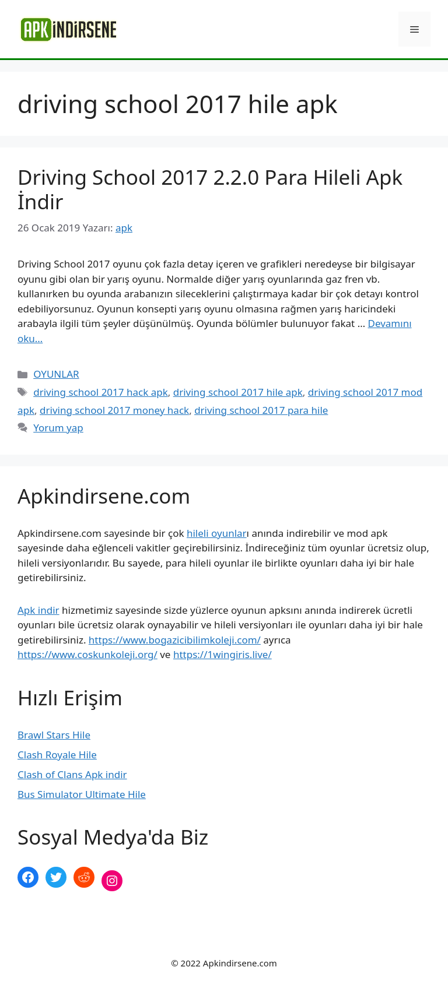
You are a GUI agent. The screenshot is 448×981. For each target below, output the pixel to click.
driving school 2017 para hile (261, 410)
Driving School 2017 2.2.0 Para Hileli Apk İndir (210, 189)
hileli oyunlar (217, 533)
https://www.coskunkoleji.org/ (88, 654)
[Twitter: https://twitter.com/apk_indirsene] (56, 877)
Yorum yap (58, 427)
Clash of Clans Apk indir (72, 774)
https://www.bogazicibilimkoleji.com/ (175, 639)
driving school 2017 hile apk (238, 392)
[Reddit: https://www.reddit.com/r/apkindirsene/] (84, 877)
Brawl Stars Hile (54, 734)
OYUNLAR (56, 374)
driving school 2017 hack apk (100, 392)
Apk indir (39, 610)
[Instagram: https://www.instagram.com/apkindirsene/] (112, 880)
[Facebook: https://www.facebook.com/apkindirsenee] (28, 877)
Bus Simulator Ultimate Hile (82, 794)
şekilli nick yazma (57, 919)
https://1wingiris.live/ (222, 654)
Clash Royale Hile (57, 754)
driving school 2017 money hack (114, 410)
